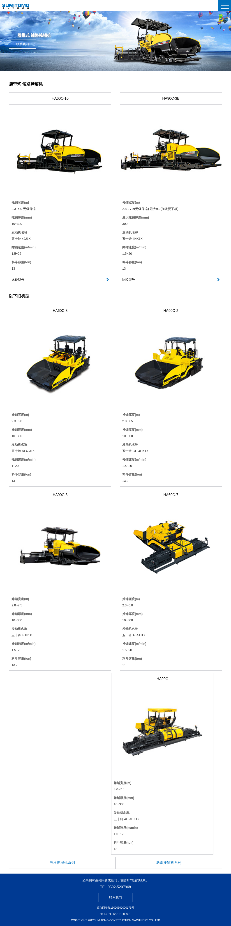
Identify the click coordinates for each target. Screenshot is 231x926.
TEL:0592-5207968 (115, 887)
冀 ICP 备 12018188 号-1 (115, 914)
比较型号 (18, 279)
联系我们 (22, 44)
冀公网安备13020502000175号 (115, 907)
